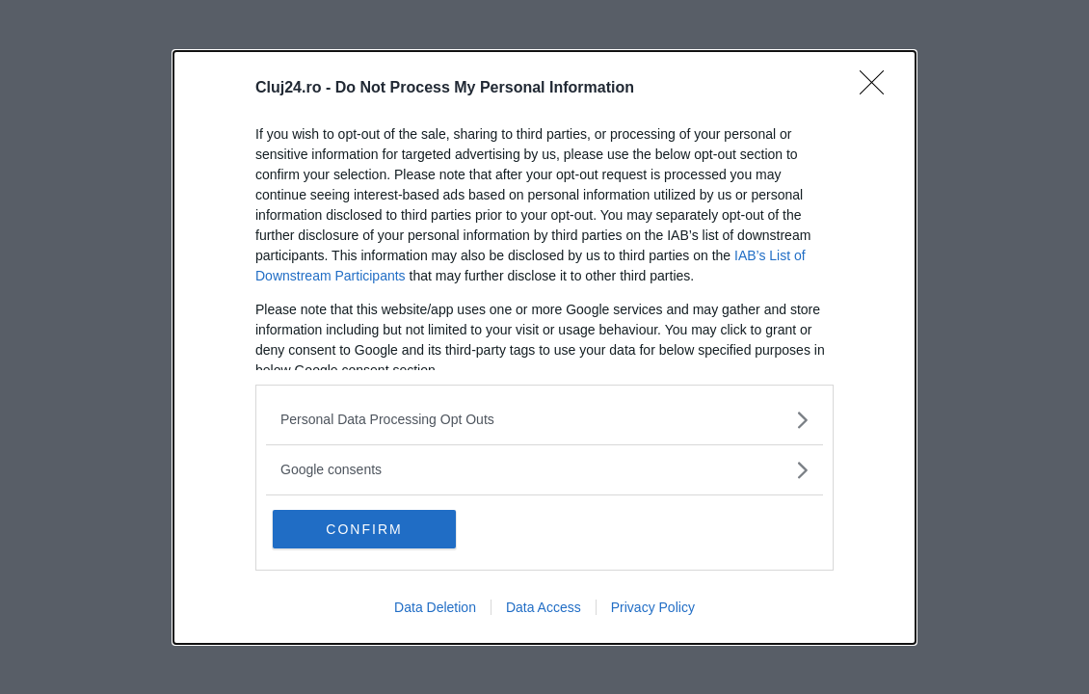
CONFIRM (364, 529)
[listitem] (544, 420)
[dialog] (544, 347)
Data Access (543, 607)
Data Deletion (435, 607)
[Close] (878, 88)
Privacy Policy (653, 607)
